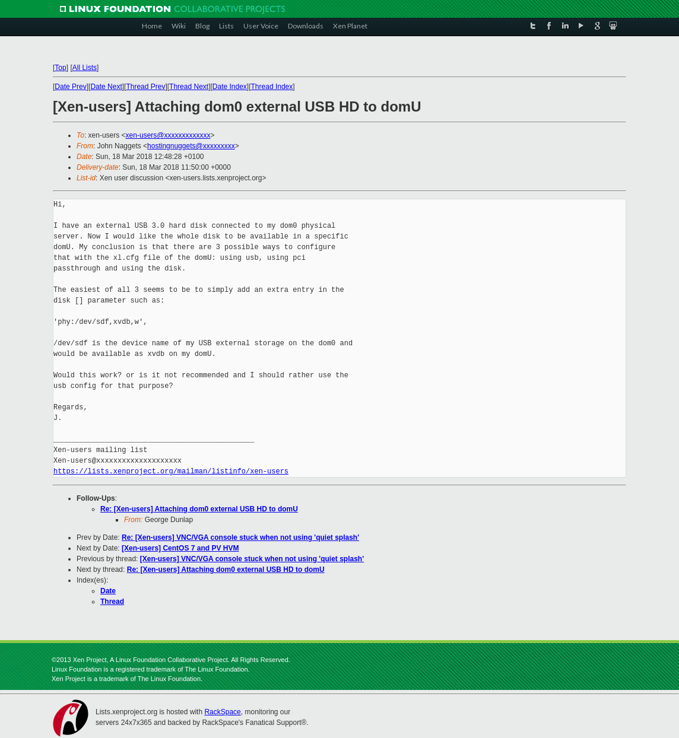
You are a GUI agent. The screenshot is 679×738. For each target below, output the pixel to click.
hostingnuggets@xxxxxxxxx (191, 146)
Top (60, 67)
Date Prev (70, 86)
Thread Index (272, 86)
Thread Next (188, 86)
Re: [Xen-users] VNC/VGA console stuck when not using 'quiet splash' (240, 537)
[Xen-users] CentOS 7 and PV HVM (180, 548)
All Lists (84, 67)
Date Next (106, 86)
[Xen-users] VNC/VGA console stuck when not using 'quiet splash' (252, 559)
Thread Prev (145, 86)
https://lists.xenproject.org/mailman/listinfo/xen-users (170, 471)
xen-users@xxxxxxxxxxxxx (168, 135)
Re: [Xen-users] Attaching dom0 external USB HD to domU (199, 509)
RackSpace (222, 712)
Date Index (229, 86)
